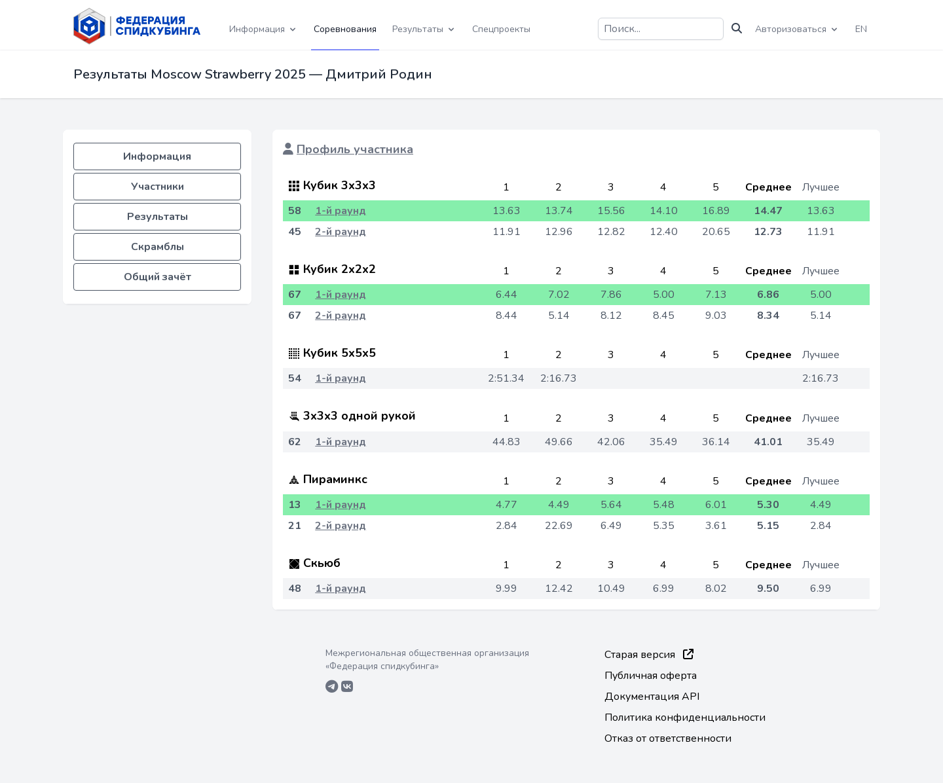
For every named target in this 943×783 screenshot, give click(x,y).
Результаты (157, 216)
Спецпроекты (501, 29)
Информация (157, 156)
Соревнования (345, 29)
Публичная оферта (650, 675)
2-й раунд (340, 232)
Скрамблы (157, 247)
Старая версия (648, 654)
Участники (157, 186)
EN (861, 29)
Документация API (651, 696)
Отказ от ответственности (667, 738)
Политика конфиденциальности (685, 717)
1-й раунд (340, 211)
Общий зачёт (157, 277)
